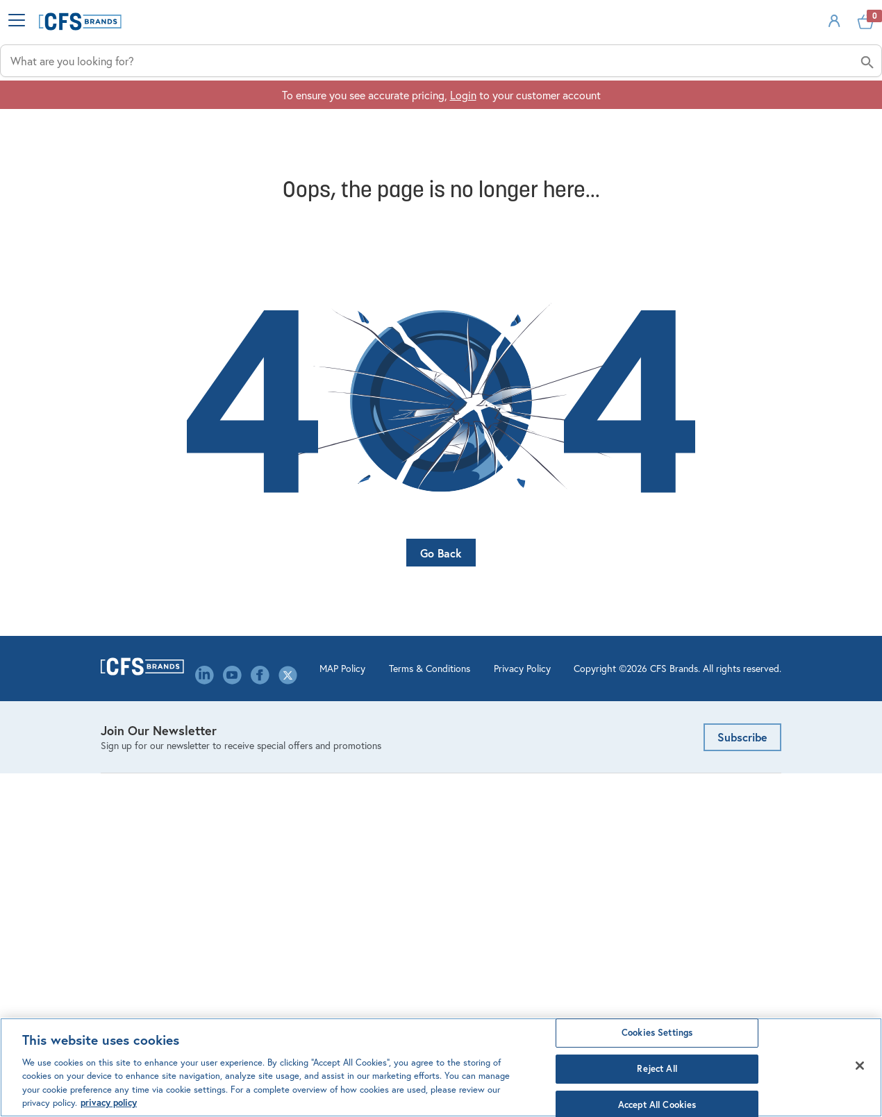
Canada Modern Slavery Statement (332, 941)
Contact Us (303, 769)
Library (292, 869)
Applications (494, 112)
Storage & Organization (157, 855)
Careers (294, 747)
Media (291, 891)
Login (463, 153)
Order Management (496, 747)
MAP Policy (288, 1014)
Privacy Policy (468, 1014)
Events (292, 790)
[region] (441, 1067)
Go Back (441, 580)
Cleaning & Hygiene (147, 747)
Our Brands (302, 912)
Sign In (735, 44)
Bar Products (130, 726)
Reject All (656, 1069)
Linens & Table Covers (153, 812)
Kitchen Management (151, 790)
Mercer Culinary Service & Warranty (512, 855)
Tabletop (121, 876)
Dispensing (127, 769)
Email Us (649, 726)
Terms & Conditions (375, 1014)
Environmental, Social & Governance (332, 819)
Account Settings (492, 726)
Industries (347, 112)
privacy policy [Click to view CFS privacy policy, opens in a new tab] (109, 1103)
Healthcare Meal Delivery (160, 833)
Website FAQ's (485, 805)
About (764, 112)
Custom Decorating (497, 826)
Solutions (640, 112)
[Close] (859, 1065)
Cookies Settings (657, 1033)
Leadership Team (316, 848)
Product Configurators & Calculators (509, 776)
